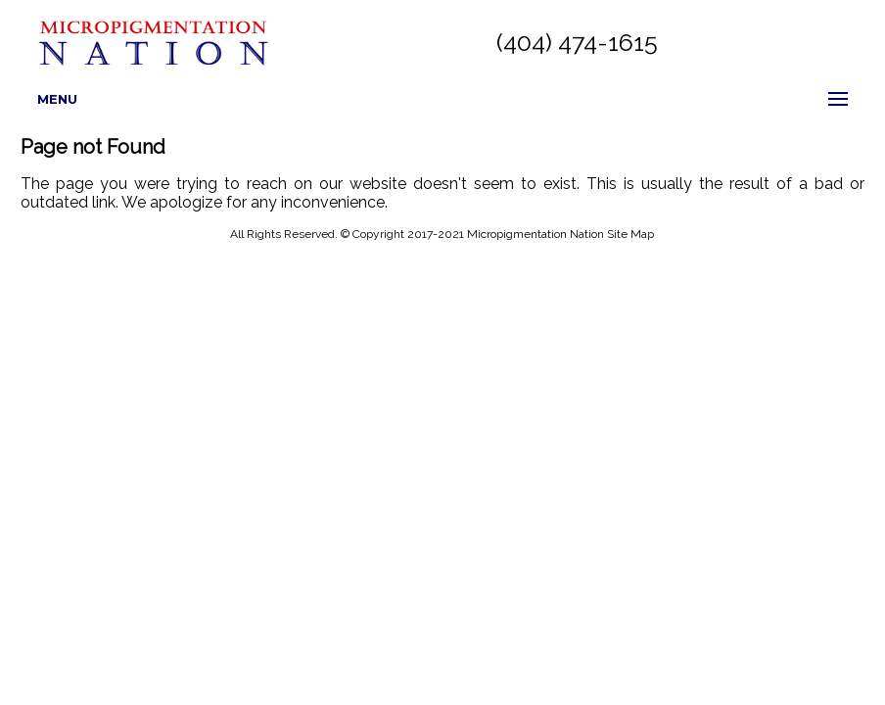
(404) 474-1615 (577, 42)
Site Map (630, 234)
